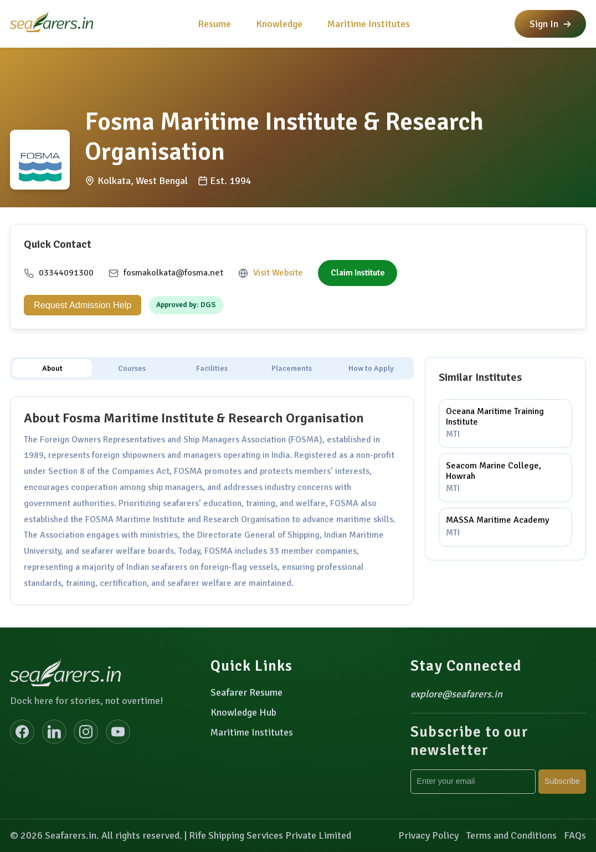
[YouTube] (118, 732)
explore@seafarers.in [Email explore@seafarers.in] (456, 694)
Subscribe (562, 781)
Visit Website (278, 272)
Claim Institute (358, 272)
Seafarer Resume (246, 692)
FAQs (575, 835)
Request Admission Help (82, 305)
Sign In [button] (550, 24)
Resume (214, 24)
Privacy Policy (428, 835)
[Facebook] (22, 732)
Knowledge (279, 24)
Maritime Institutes (368, 24)
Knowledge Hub (243, 712)
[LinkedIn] (54, 732)
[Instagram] (86, 732)
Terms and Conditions (511, 835)
